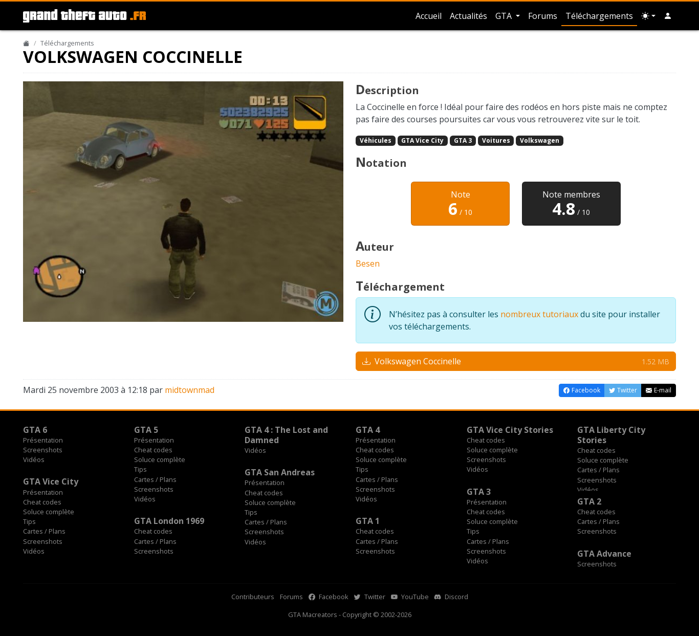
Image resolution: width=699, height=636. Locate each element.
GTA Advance (604, 553)
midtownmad (189, 390)
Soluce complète (159, 459)
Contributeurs (252, 596)
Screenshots (42, 449)
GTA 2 (589, 501)
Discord (451, 596)
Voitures (496, 140)
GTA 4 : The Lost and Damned (286, 435)
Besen (368, 263)
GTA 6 (35, 429)
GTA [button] (504, 15)
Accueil (429, 15)
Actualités (468, 15)
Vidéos (34, 459)
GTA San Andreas (280, 472)
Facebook (328, 596)
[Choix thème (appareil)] (648, 16)
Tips (140, 469)
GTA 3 (463, 140)
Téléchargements (599, 15)
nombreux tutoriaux (539, 314)
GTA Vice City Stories (510, 429)
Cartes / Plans (155, 479)
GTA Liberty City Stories (611, 435)
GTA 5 (146, 429)
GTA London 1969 (169, 521)
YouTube (410, 596)
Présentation (43, 440)
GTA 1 (368, 521)
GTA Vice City (422, 140)
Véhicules (375, 140)
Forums (542, 15)
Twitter (369, 596)
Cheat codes (153, 449)
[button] (668, 16)
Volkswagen (539, 140)
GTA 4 (368, 429)
